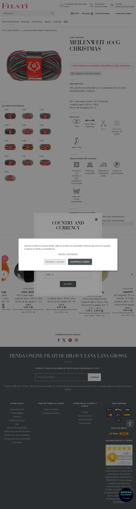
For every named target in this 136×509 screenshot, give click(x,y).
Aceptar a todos (80, 262)
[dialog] (68, 254)
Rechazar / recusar (55, 262)
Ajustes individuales (68, 254)
